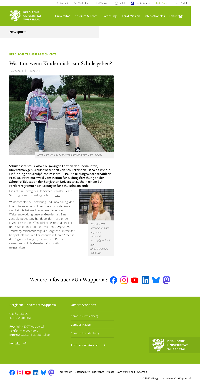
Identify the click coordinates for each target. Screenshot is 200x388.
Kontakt (15, 343)
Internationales (155, 16)
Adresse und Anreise (85, 345)
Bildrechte (98, 372)
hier (57, 195)
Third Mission (131, 16)
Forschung (110, 16)
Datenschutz (82, 372)
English (184, 3)
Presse (110, 372)
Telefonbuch (84, 3)
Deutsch (165, 3)
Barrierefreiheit (126, 372)
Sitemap (142, 372)
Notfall (122, 3)
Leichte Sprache (142, 3)
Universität (62, 16)
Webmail (104, 3)
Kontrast (64, 3)
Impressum (65, 372)
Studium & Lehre (86, 16)
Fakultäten (176, 16)
